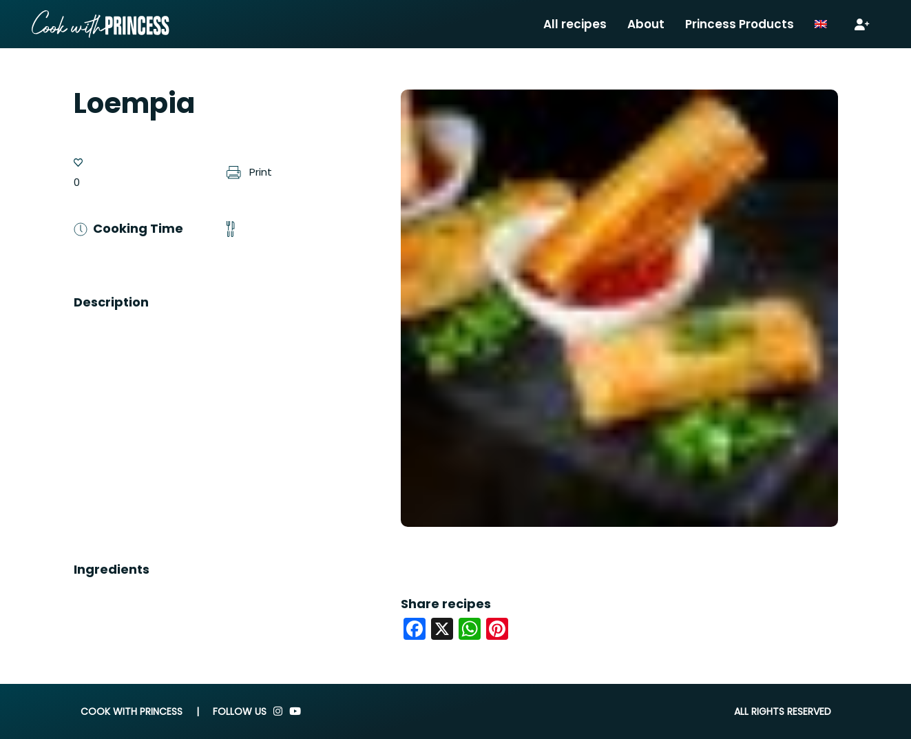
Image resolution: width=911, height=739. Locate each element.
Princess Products (739, 24)
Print (249, 172)
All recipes (575, 24)
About (645, 24)
